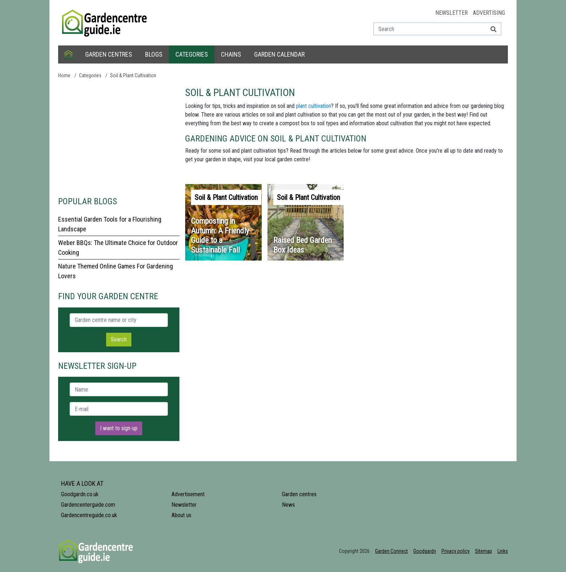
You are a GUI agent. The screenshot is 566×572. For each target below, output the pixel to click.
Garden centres (108, 54)
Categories (191, 54)
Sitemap (483, 551)
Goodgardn (424, 551)
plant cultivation (313, 105)
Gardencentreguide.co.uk (89, 515)
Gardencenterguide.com (88, 504)
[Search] (490, 28)
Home (64, 75)
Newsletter (451, 12)
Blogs (153, 54)
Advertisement (188, 494)
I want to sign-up (119, 428)
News (288, 504)
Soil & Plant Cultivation (133, 75)
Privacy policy (455, 551)
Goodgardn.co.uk (80, 494)
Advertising (489, 12)
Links (502, 551)
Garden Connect (391, 551)
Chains (231, 54)
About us (181, 515)
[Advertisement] (118, 137)
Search (119, 339)
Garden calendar (279, 54)
